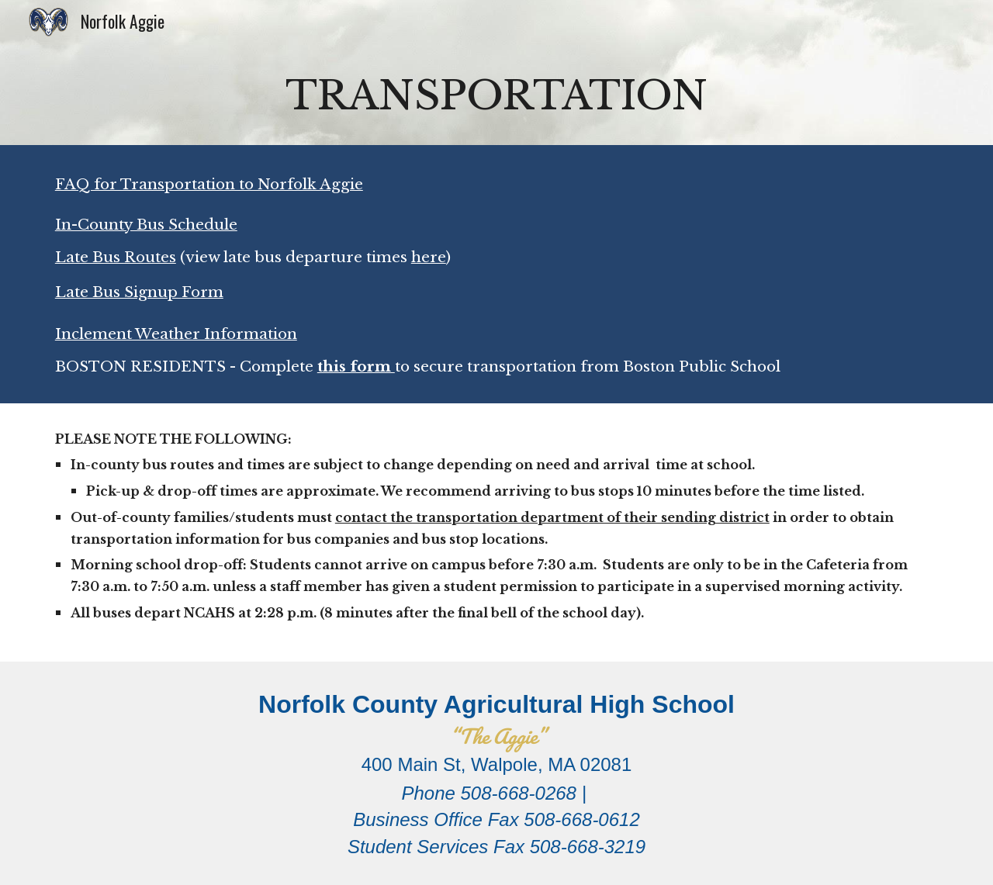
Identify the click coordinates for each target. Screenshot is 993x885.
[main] (496, 94)
